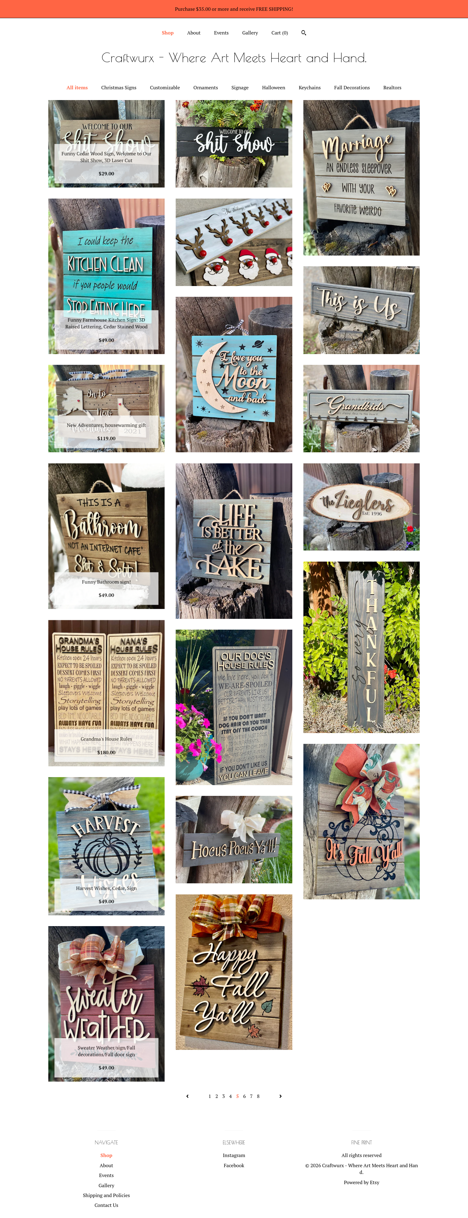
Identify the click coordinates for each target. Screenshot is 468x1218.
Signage (240, 87)
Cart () (279, 32)
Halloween (273, 87)
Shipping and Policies (106, 1195)
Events (221, 32)
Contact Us (106, 1205)
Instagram (234, 1155)
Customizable (165, 87)
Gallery (250, 32)
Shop (168, 32)
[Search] (304, 33)
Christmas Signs (118, 87)
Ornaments (206, 87)
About (194, 32)
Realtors (392, 87)
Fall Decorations (352, 87)
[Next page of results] (280, 1096)
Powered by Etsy (361, 1182)
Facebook (234, 1165)
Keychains (310, 87)
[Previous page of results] (188, 1096)
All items (77, 87)
